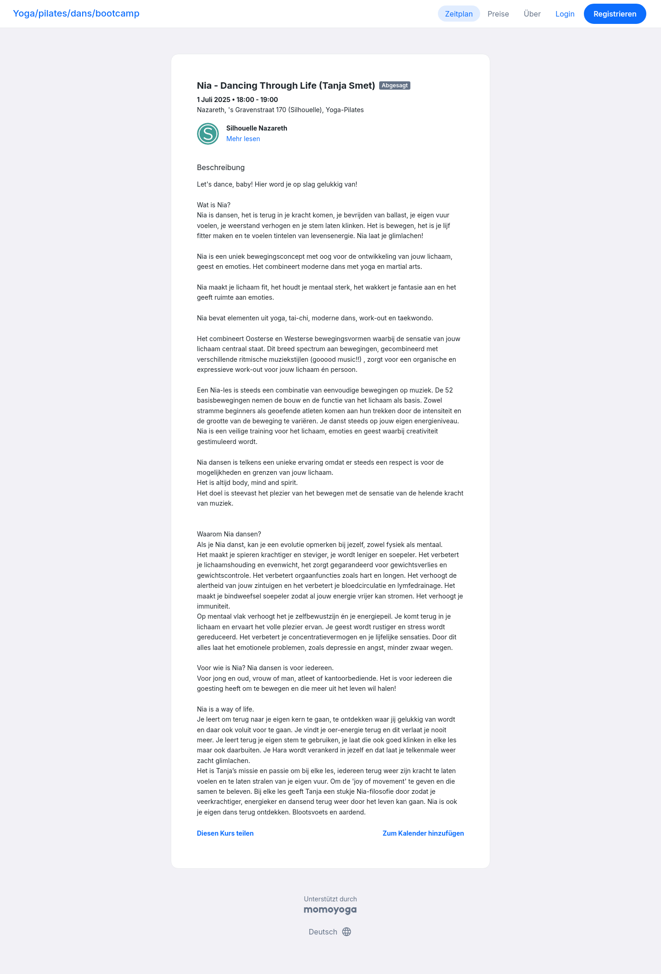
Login (565, 13)
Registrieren (615, 13)
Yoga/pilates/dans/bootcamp (76, 13)
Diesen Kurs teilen (225, 833)
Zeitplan (459, 13)
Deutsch (331, 931)
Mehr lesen (243, 138)
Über (532, 13)
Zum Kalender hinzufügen (423, 833)
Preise (498, 13)
